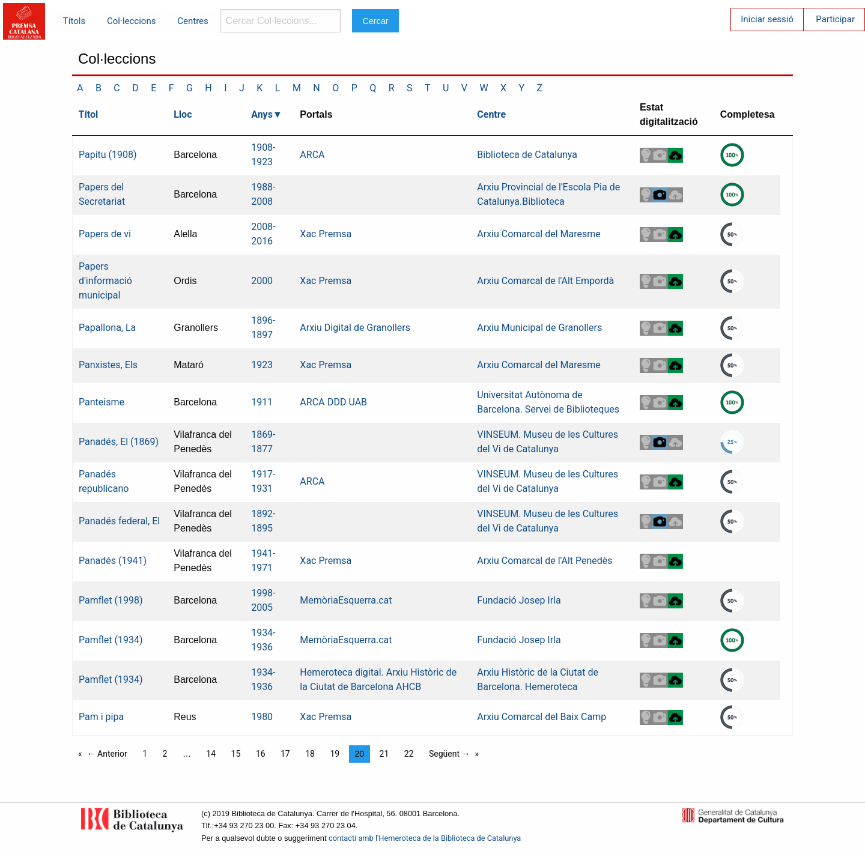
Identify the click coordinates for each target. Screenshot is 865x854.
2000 (262, 280)
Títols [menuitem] (74, 21)
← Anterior (107, 754)
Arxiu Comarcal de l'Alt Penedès (544, 560)
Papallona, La (107, 327)
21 (384, 754)
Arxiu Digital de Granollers (355, 327)
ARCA (312, 154)
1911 (262, 402)
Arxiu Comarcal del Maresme (539, 234)
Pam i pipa (101, 716)
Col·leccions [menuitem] (131, 21)
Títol (89, 114)
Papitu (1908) (108, 154)
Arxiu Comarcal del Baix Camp (541, 716)
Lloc (183, 114)
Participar (835, 19)
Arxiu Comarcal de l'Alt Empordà (545, 280)
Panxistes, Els (108, 365)
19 (334, 754)
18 (310, 754)
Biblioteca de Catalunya (527, 154)
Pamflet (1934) (111, 640)
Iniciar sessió (767, 19)
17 (285, 754)
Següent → (449, 754)
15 (236, 754)
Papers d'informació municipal (105, 281)
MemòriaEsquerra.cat (346, 600)
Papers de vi (105, 234)
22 (409, 754)
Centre (491, 114)
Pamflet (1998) (111, 600)
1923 (262, 365)
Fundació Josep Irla (518, 600)
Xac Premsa (325, 234)
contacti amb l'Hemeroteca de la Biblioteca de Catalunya (425, 838)
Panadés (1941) (113, 560)
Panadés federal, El (119, 521)
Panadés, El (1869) (119, 441)
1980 (262, 716)
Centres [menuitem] (192, 21)
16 (261, 754)
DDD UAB (347, 402)
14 (211, 754)
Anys (262, 114)
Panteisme (101, 402)
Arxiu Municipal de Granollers (539, 327)
